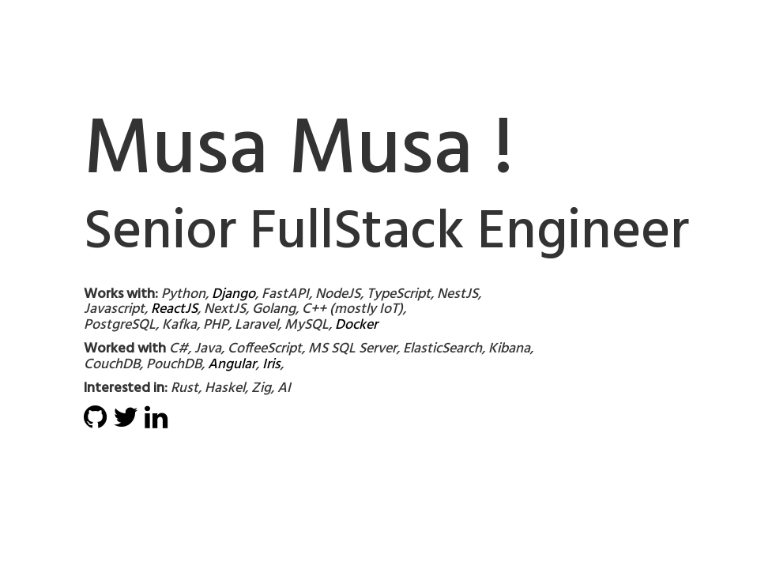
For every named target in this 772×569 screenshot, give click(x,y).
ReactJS (174, 309)
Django (233, 294)
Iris (271, 364)
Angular (232, 364)
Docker (356, 325)
